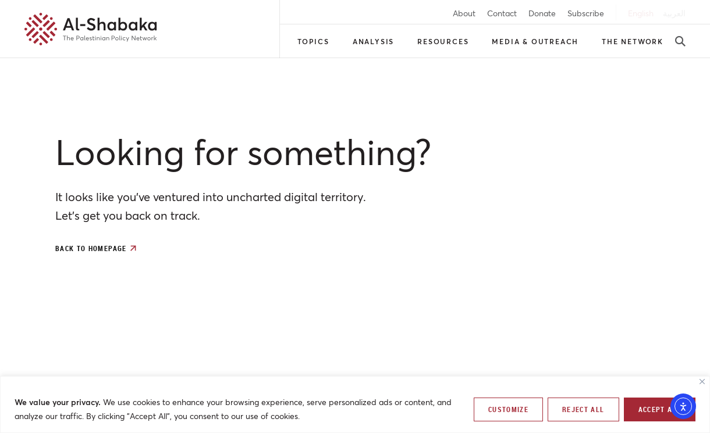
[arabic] (674, 13)
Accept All (659, 409)
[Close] (702, 381)
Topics (313, 41)
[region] (355, 404)
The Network (632, 41)
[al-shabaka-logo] (90, 29)
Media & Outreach (535, 41)
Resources (442, 41)
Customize (508, 409)
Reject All (583, 409)
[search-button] (680, 41)
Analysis (373, 41)
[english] (641, 13)
